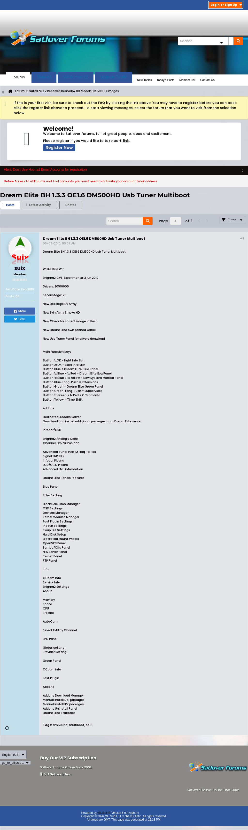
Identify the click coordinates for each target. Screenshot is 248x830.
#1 (242, 238)
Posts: (10, 296)
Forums (18, 77)
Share (20, 311)
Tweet (19, 319)
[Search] (205, 41)
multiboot (76, 725)
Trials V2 (44, 77)
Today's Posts (166, 80)
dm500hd (60, 725)
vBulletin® (103, 813)
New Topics (144, 80)
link (126, 140)
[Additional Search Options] (221, 42)
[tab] (10, 205)
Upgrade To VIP (113, 77)
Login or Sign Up (226, 5)
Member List (187, 80)
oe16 (89, 725)
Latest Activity (40, 205)
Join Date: (13, 289)
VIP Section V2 (75, 77)
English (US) (13, 755)
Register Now (59, 147)
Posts (10, 205)
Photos (70, 205)
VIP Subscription (55, 774)
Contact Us (207, 80)
